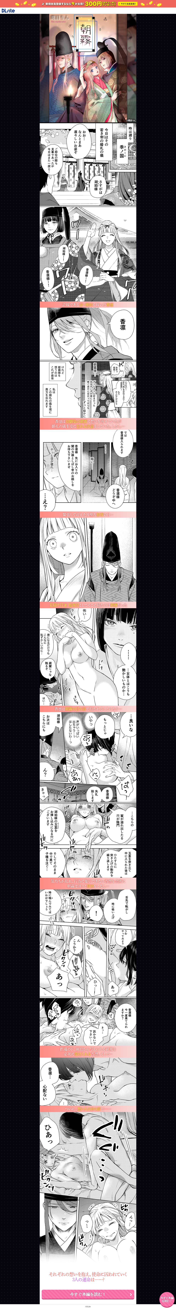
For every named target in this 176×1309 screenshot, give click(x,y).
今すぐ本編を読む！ (88, 1294)
